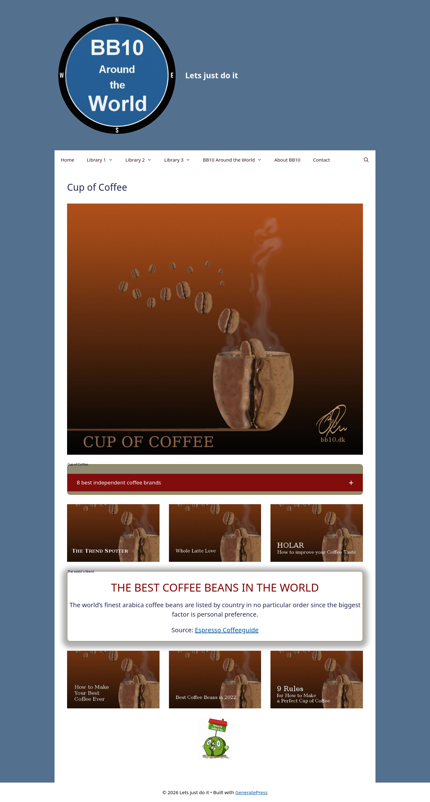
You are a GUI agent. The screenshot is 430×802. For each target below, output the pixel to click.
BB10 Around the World (235, 159)
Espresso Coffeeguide (227, 630)
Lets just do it (211, 75)
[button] (215, 482)
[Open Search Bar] (366, 159)
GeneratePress (251, 792)
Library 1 (103, 159)
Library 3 (180, 159)
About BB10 (287, 160)
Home (67, 160)
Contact (321, 160)
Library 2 (141, 159)
